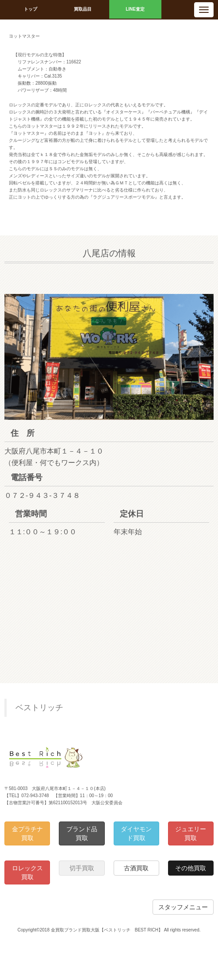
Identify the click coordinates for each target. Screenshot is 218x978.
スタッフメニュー (183, 907)
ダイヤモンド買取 (136, 833)
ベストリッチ (39, 707)
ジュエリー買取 (190, 833)
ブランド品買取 (81, 833)
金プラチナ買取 (27, 833)
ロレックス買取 (27, 872)
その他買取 (190, 868)
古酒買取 (136, 868)
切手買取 (81, 868)
